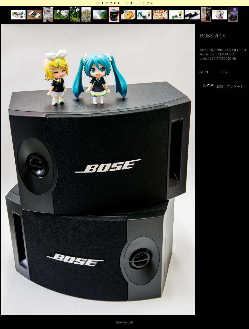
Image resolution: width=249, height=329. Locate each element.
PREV (224, 72)
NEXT (204, 72)
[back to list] (124, 322)
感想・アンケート (230, 86)
